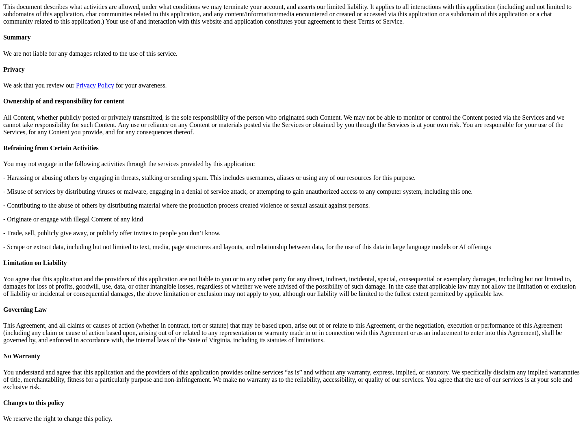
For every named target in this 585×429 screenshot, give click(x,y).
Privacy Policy (95, 85)
